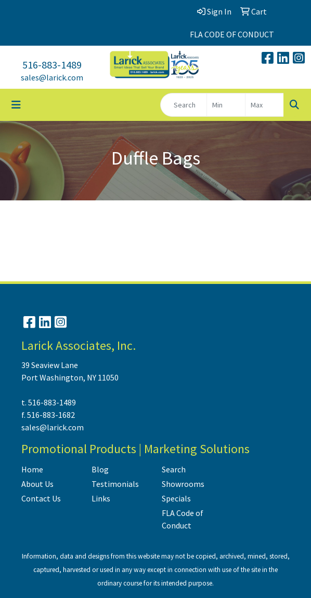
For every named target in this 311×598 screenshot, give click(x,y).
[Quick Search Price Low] (225, 105)
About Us (37, 484)
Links (101, 498)
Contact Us (41, 498)
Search (174, 469)
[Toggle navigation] (16, 105)
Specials (176, 498)
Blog (100, 469)
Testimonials (115, 484)
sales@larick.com (52, 77)
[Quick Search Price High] (264, 105)
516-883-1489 (52, 64)
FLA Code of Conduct (182, 519)
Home (32, 469)
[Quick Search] (183, 105)
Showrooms (183, 484)
